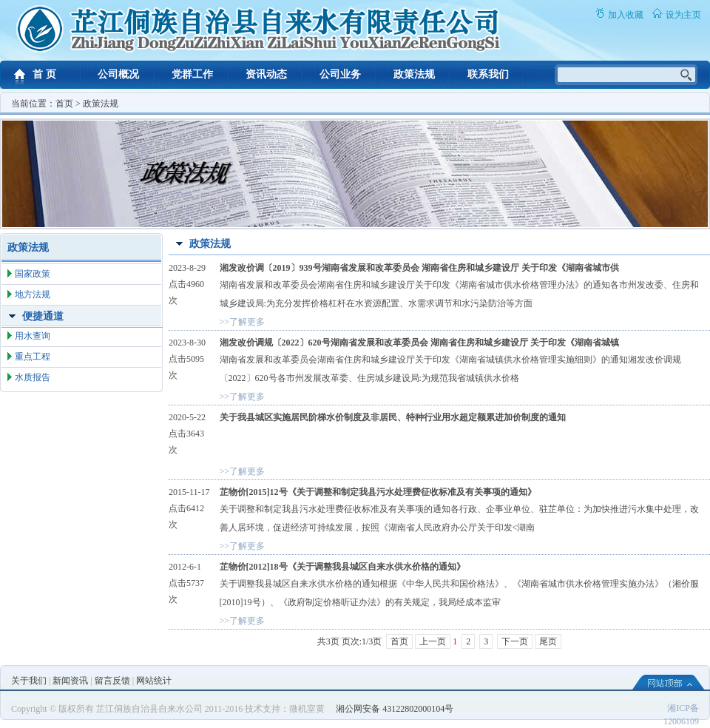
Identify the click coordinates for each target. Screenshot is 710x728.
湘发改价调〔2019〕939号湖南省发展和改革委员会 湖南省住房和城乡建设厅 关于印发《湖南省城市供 (419, 268)
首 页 (44, 74)
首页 (64, 103)
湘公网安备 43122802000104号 (394, 709)
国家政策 (32, 274)
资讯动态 (266, 74)
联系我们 (488, 74)
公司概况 (118, 74)
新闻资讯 (70, 680)
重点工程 (32, 356)
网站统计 (154, 680)
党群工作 (192, 74)
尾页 (548, 641)
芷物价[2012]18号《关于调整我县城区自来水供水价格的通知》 (342, 567)
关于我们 (29, 680)
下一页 (514, 641)
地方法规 (32, 294)
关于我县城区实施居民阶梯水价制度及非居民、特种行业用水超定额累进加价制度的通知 (393, 417)
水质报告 (32, 377)
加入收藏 (625, 15)
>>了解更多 (243, 322)
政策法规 (414, 74)
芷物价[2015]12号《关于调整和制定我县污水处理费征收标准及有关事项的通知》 (378, 492)
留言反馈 (112, 680)
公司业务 (340, 74)
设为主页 (683, 15)
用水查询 (32, 336)
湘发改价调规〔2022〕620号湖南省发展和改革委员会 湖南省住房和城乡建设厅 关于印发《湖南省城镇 (419, 342)
